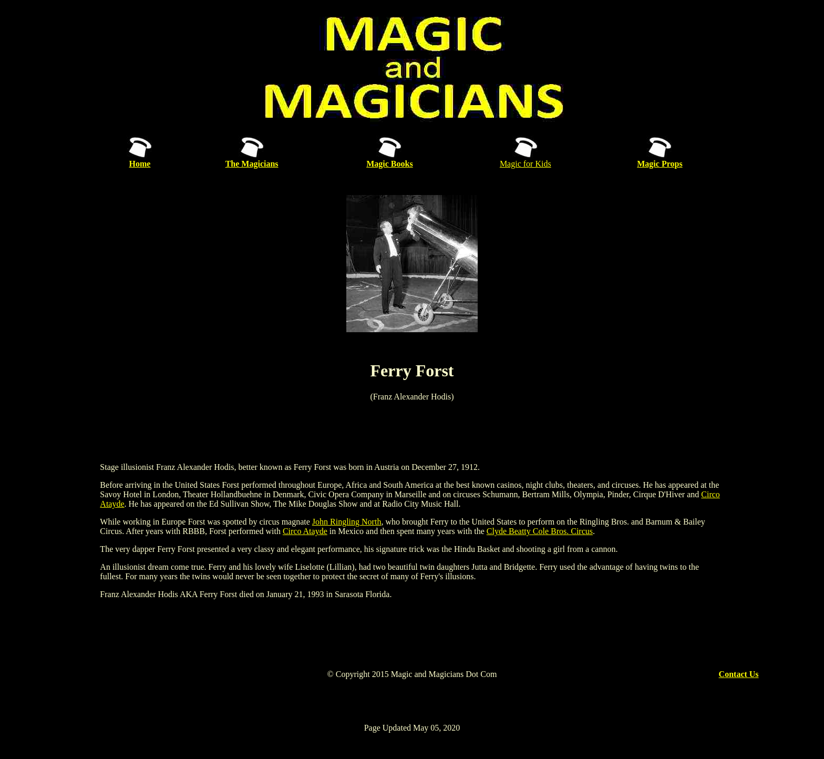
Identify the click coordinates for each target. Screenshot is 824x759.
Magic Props (659, 163)
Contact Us (739, 674)
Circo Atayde (305, 531)
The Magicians (252, 163)
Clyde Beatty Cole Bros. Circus (540, 531)
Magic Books (389, 163)
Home (140, 163)
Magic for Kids (525, 163)
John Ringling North (347, 521)
